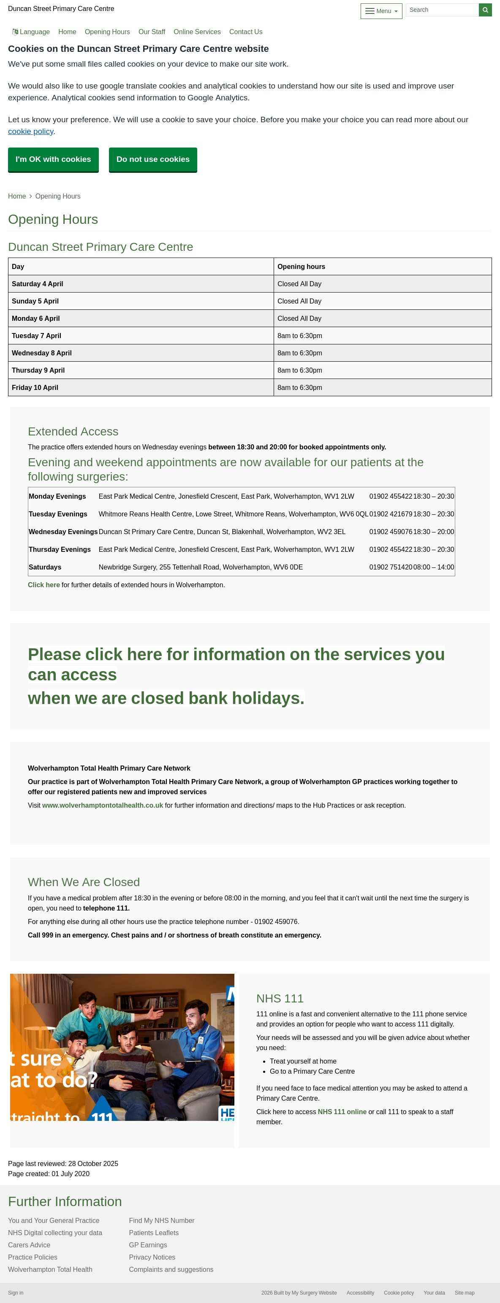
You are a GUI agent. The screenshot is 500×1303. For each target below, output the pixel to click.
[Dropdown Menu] (381, 11)
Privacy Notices (152, 1257)
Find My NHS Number (162, 1220)
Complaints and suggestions (171, 1269)
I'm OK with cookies (53, 159)
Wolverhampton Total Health (50, 1269)
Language (31, 31)
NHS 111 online (342, 1111)
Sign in (15, 1292)
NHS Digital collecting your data (55, 1232)
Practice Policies (32, 1257)
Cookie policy (399, 1292)
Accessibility (360, 1292)
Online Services (197, 31)
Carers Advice (29, 1244)
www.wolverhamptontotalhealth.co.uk (102, 805)
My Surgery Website (314, 1292)
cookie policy (30, 131)
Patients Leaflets (154, 1232)
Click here (44, 584)
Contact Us (246, 31)
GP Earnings (148, 1244)
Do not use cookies (153, 159)
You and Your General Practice (54, 1220)
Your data (434, 1292)
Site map (465, 1292)
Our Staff (152, 31)
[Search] (442, 9)
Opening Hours (107, 31)
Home (67, 31)
